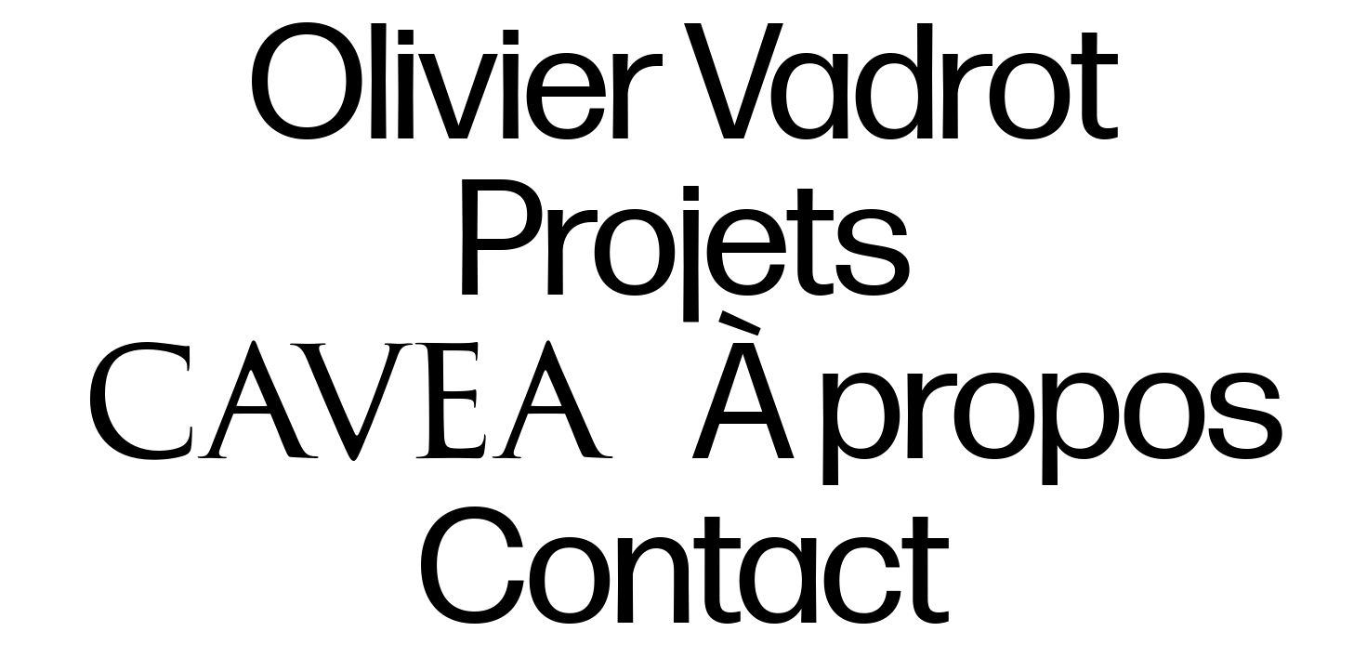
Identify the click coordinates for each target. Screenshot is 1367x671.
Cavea (347, 392)
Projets (684, 245)
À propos (988, 408)
